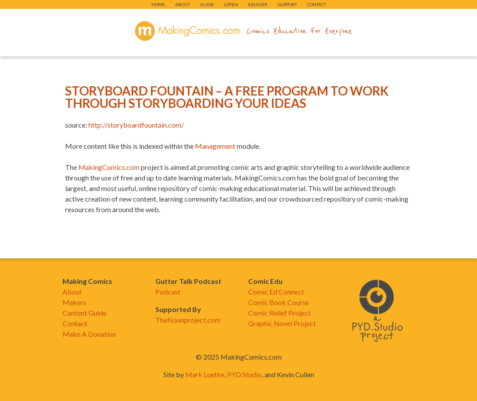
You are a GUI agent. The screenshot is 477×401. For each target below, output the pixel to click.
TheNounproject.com (187, 320)
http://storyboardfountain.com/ (136, 125)
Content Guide (84, 313)
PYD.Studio (244, 374)
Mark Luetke (204, 374)
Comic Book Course (278, 302)
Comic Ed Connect (276, 291)
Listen (231, 4)
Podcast (167, 291)
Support (287, 4)
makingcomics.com (187, 31)
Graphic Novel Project (282, 323)
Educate (258, 4)
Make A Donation (89, 334)
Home (158, 4)
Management (215, 146)
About (182, 4)
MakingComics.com (108, 167)
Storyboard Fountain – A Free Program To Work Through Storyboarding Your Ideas (227, 96)
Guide (207, 4)
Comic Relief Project (279, 313)
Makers (74, 302)
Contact (316, 4)
